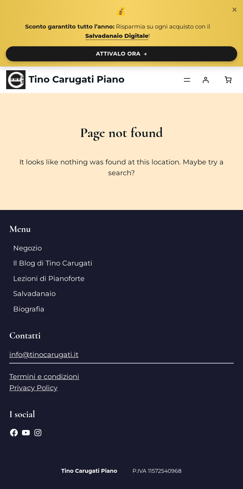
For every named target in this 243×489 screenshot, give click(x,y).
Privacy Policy (33, 388)
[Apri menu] (187, 80)
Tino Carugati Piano (76, 79)
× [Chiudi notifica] (234, 9)
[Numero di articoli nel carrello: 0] (228, 79)
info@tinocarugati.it (43, 354)
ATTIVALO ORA (121, 53)
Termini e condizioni (44, 376)
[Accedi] (205, 80)
